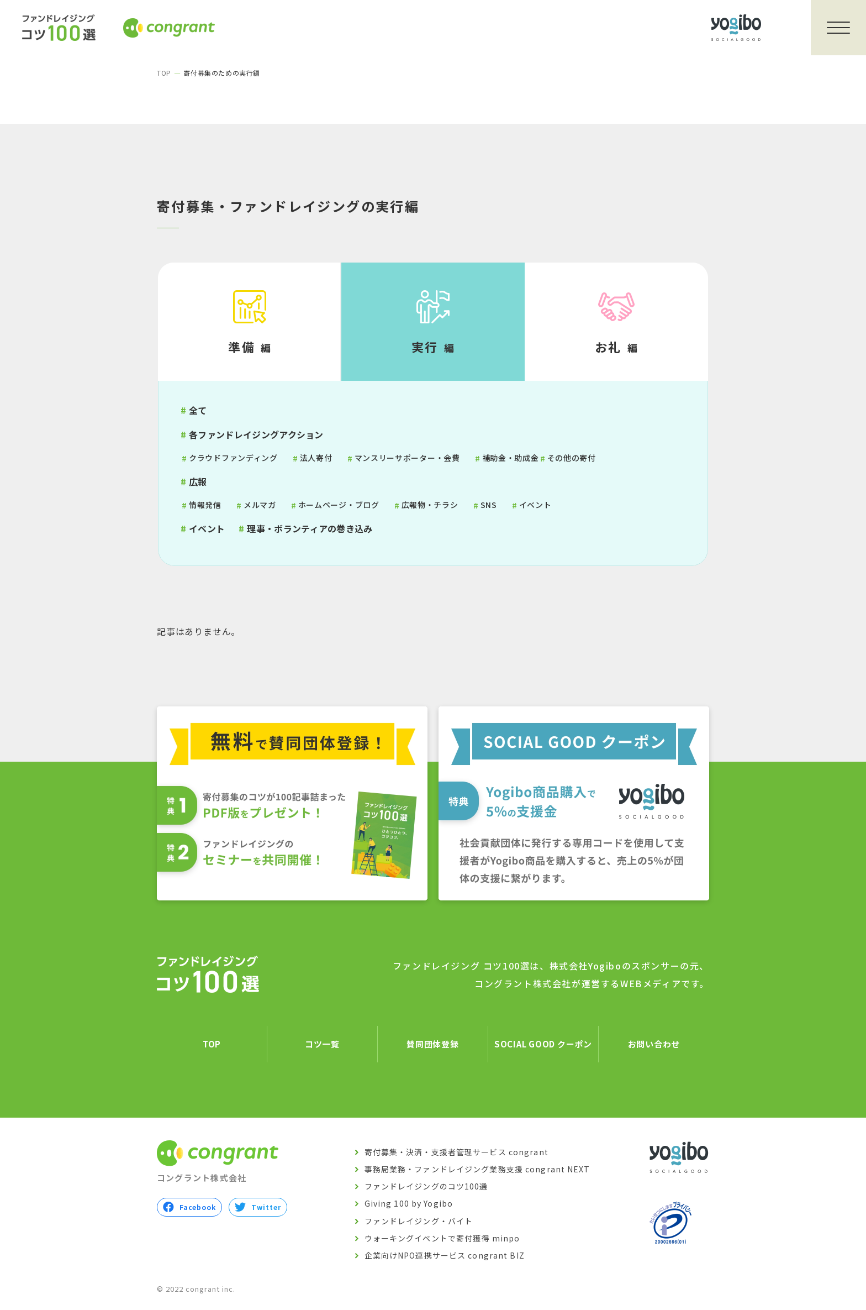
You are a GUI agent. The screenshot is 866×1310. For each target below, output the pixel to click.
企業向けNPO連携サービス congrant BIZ (445, 1255)
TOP (164, 72)
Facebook (189, 1207)
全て (198, 410)
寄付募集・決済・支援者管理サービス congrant (456, 1151)
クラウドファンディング (233, 457)
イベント (535, 504)
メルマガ (260, 504)
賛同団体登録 (432, 1044)
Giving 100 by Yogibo (409, 1203)
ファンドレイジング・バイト (419, 1221)
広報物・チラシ (430, 504)
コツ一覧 (322, 1044)
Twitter (258, 1207)
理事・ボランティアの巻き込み (309, 528)
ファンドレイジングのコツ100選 (426, 1186)
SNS (488, 504)
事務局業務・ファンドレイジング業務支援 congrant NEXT (477, 1169)
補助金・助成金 (510, 457)
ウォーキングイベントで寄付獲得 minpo (442, 1238)
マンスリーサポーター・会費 (407, 457)
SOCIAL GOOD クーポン (543, 1044)
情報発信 (205, 504)
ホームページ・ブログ (338, 504)
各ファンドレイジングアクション (256, 434)
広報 (198, 481)
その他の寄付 (571, 457)
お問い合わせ (654, 1044)
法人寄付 (316, 457)
